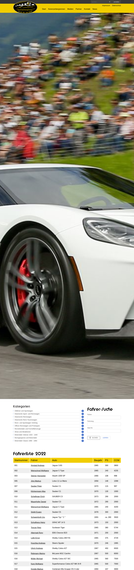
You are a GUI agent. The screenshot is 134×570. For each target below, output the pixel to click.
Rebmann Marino (38, 553)
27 (82, 414)
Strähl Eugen (36, 512)
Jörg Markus (36, 481)
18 (82, 440)
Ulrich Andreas (37, 548)
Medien (70, 9)
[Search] (101, 2)
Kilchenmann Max (38, 491)
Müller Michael (37, 559)
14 (82, 411)
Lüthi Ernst (35, 538)
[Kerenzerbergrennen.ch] (25, 7)
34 (82, 417)
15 (82, 425)
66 (82, 420)
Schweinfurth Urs (38, 517)
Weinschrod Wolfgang (40, 471)
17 (82, 428)
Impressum (106, 5)
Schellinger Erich (38, 496)
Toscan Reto (36, 528)
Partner (79, 9)
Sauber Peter (36, 486)
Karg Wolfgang (37, 564)
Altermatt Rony (37, 533)
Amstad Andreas (37, 465)
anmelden (116, 2)
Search (109, 2)
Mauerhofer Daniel (38, 502)
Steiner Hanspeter (38, 476)
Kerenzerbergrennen (56, 9)
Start (44, 9)
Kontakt (87, 9)
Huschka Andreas (38, 543)
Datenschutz (116, 5)
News (95, 9)
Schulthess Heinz (38, 522)
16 (82, 431)
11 (82, 423)
